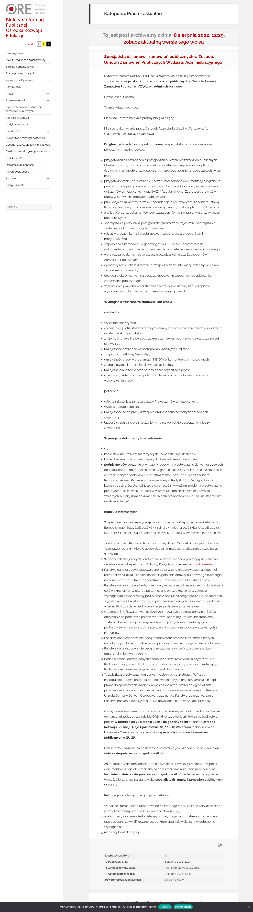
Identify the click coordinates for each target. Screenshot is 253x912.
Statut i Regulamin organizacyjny (25, 60)
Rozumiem (165, 907)
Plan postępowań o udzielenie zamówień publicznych (24, 109)
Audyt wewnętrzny (17, 124)
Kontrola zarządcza (17, 117)
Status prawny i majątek (20, 73)
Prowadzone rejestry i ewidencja (25, 138)
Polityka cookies (183, 907)
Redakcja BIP (14, 158)
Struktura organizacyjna (20, 66)
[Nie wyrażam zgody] (249, 907)
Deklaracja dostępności (20, 164)
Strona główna (14, 53)
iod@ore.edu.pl (204, 564)
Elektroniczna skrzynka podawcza (26, 151)
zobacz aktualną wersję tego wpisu (164, 42)
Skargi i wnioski (15, 185)
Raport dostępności (18, 171)
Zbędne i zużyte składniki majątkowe (28, 144)
